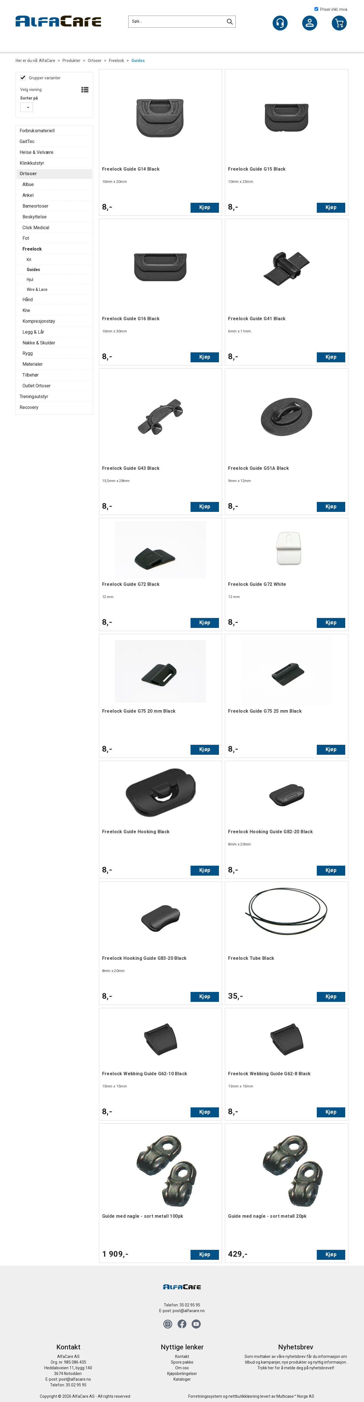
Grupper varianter (44, 78)
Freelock (116, 60)
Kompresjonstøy (38, 321)
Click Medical (35, 227)
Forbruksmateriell (37, 130)
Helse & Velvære (36, 152)
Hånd (27, 299)
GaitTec (27, 141)
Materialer (32, 364)
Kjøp (204, 207)
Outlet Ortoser (36, 385)
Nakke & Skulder (38, 343)
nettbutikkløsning (243, 1396)
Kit (29, 259)
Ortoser (95, 60)
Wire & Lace (37, 289)
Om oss (182, 1368)
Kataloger (182, 1379)
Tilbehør (30, 375)
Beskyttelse (34, 217)
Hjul (30, 279)
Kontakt (182, 1356)
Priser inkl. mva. (331, 9)
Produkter (71, 60)
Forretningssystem (205, 1396)
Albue (28, 184)
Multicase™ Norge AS (295, 1396)
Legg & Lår (33, 332)
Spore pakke (182, 1362)
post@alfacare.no (189, 1310)
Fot (25, 238)
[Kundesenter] (280, 23)
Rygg (27, 353)
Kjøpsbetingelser (182, 1373)
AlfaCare (47, 60)
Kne (26, 310)
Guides (138, 60)
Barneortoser (35, 206)
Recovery (29, 407)
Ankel (28, 195)
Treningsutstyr (34, 396)
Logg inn (309, 23)
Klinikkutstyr (32, 163)
